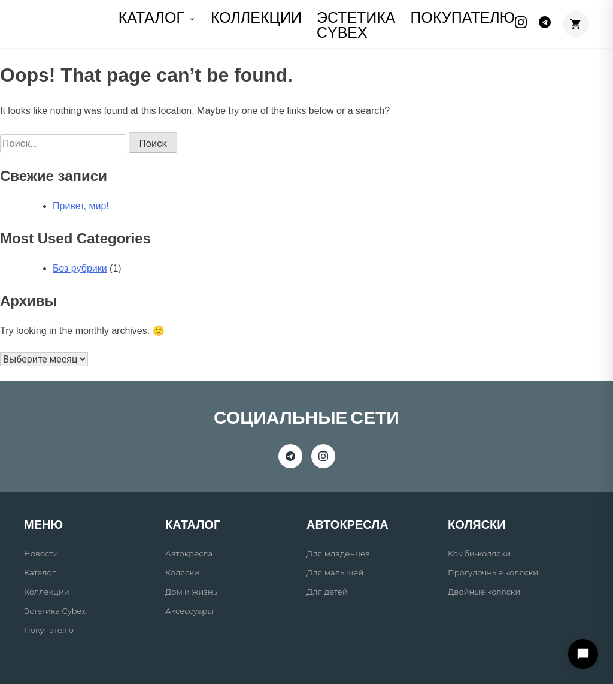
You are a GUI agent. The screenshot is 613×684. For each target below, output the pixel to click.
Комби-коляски (479, 553)
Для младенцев (338, 553)
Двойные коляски (484, 591)
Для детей (327, 591)
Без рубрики (80, 268)
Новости (41, 553)
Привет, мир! (81, 206)
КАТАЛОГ (157, 17)
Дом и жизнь (191, 591)
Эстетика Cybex (356, 25)
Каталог (40, 572)
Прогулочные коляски (493, 572)
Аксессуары (189, 611)
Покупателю (49, 630)
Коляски (182, 572)
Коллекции (46, 591)
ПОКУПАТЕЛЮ (463, 17)
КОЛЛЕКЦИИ (256, 17)
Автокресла (189, 553)
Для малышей (334, 572)
